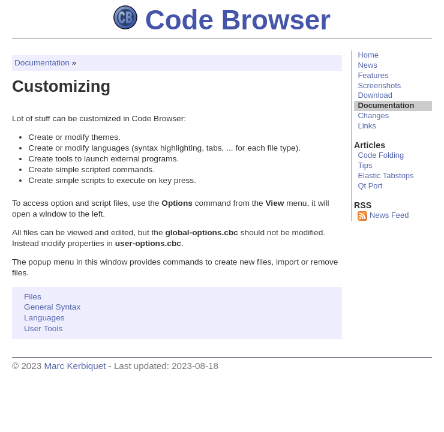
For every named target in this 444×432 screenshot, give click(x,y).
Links (367, 125)
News (367, 65)
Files (32, 296)
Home (368, 54)
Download (375, 95)
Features (373, 75)
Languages (44, 317)
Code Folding (381, 155)
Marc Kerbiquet (75, 366)
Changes (373, 115)
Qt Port (370, 185)
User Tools (43, 328)
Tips (365, 165)
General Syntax (52, 306)
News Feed (383, 215)
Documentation (42, 62)
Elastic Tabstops (385, 175)
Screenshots (379, 85)
